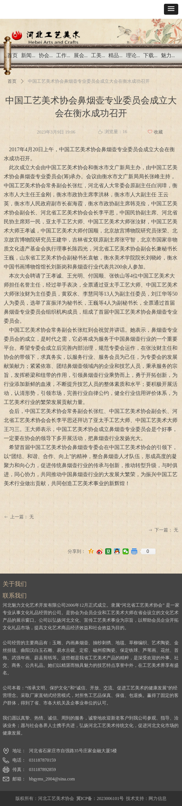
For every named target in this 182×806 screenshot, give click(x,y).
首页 (12, 81)
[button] (171, 9)
